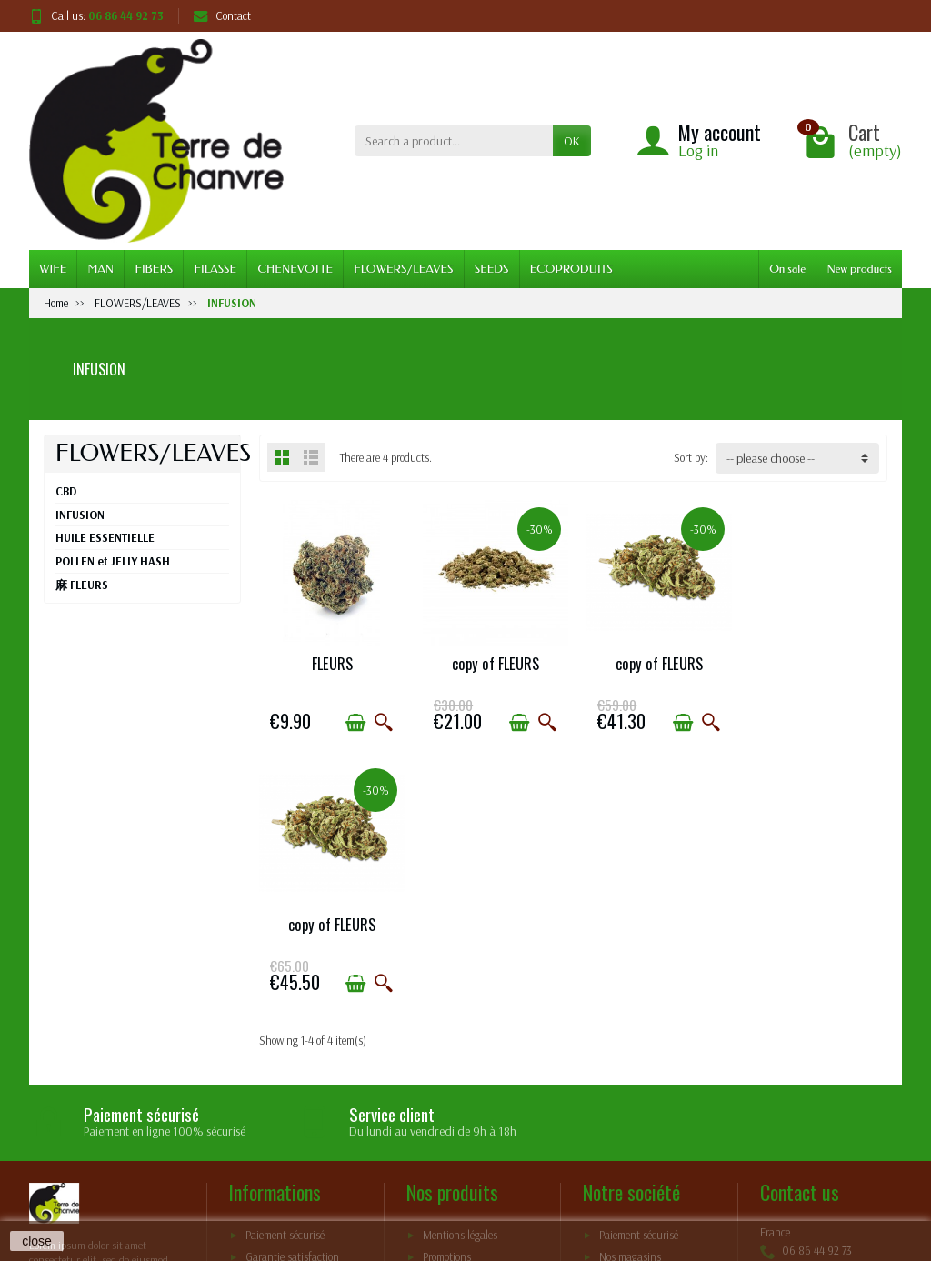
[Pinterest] (840, 1175)
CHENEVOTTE (295, 268)
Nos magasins (630, 1012)
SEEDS (492, 268)
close (37, 1241)
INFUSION (80, 514)
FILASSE (215, 268)
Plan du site (625, 1034)
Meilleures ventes (461, 1034)
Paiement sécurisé (285, 990)
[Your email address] (425, 1150)
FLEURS (330, 661)
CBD (65, 491)
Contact (222, 15)
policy (582, 1183)
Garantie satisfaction (292, 1012)
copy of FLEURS (492, 661)
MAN (101, 268)
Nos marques (451, 1056)
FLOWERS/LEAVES (403, 268)
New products (859, 268)
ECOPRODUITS (571, 268)
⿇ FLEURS (81, 584)
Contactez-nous (634, 1056)
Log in (698, 150)
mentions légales (282, 1056)
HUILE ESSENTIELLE (105, 537)
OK (572, 141)
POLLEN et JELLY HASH (112, 561)
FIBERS (154, 268)
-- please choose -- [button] (770, 458)
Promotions (447, 1012)
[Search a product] (454, 140)
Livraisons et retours (290, 1079)
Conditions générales (291, 1034)
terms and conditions (448, 1183)
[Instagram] (882, 1175)
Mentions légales (460, 990)
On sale (787, 268)
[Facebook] (798, 1175)
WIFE (52, 268)
